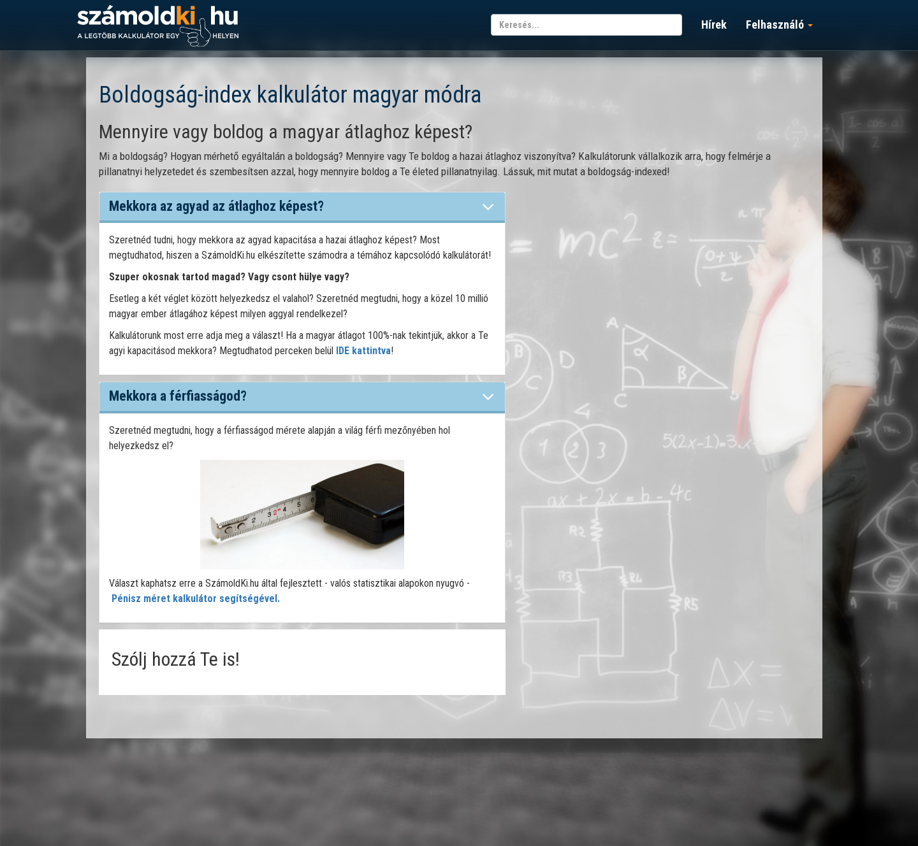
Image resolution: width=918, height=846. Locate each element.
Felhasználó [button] (779, 24)
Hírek (714, 24)
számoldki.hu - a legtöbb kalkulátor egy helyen (157, 26)
